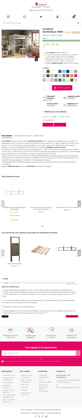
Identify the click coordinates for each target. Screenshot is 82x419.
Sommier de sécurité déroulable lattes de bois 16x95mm (41, 209)
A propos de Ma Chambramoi (9, 379)
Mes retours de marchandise (26, 381)
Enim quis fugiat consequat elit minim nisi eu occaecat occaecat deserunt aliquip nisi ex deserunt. (32, 361)
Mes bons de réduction (26, 394)
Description (7, 136)
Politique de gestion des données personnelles (43, 388)
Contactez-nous (9, 375)
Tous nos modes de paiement (9, 396)
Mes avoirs (25, 385)
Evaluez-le (60, 125)
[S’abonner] (78, 353)
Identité (24, 390)
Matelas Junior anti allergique (15, 207)
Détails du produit (23, 136)
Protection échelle (67, 207)
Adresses (24, 387)
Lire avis (48, 125)
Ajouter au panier (62, 88)
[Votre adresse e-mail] (39, 353)
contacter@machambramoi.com (68, 387)
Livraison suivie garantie (8, 391)
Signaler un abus (72, 316)
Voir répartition (48, 120)
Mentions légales (45, 382)
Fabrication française (7, 386)
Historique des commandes (26, 376)
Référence (47, 35)
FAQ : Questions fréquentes (9, 401)
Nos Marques (8, 383)
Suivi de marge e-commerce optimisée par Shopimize (41, 410)
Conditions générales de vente (44, 377)
